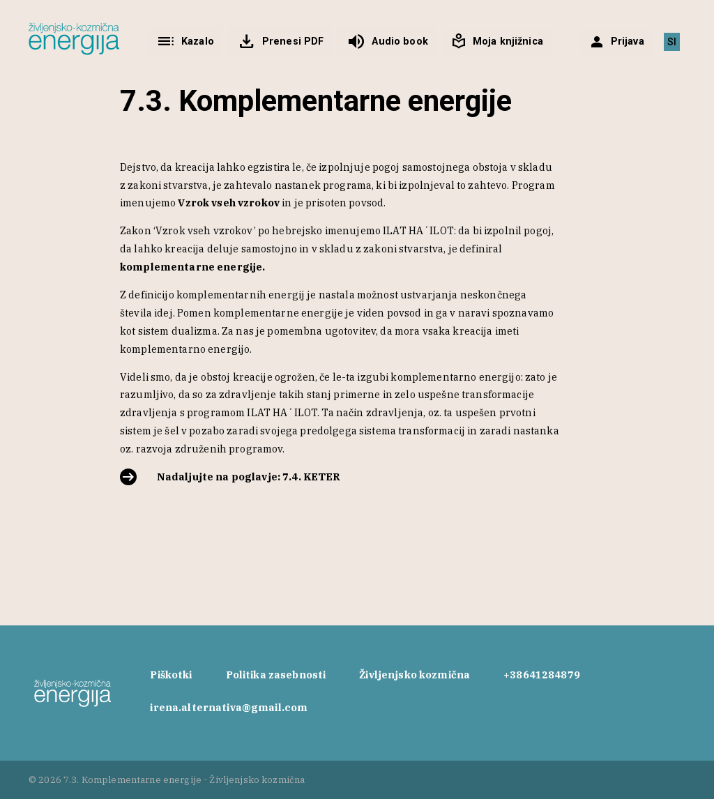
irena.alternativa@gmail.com (228, 707)
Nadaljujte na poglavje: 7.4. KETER (249, 476)
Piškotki (171, 674)
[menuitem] (672, 42)
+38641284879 (541, 674)
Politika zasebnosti (276, 674)
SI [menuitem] (671, 41)
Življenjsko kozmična (414, 674)
